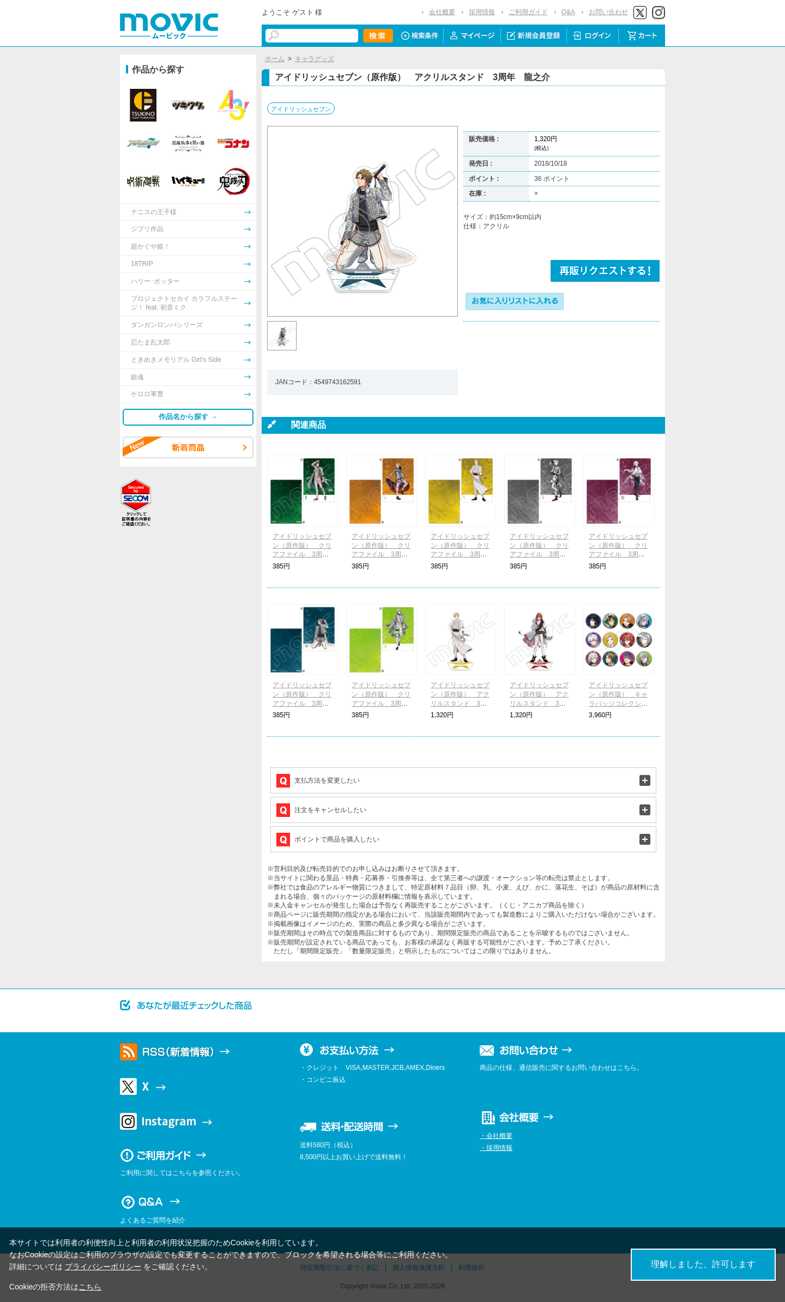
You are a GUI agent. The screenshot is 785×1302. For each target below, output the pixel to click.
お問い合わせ (608, 12)
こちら (89, 1286)
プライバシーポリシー (103, 1266)
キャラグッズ (314, 59)
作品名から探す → (188, 417)
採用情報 (482, 12)
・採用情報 (496, 1148)
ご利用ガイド (528, 12)
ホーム (275, 59)
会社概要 (442, 12)
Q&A (568, 12)
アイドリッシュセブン (301, 109)
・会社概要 (496, 1136)
